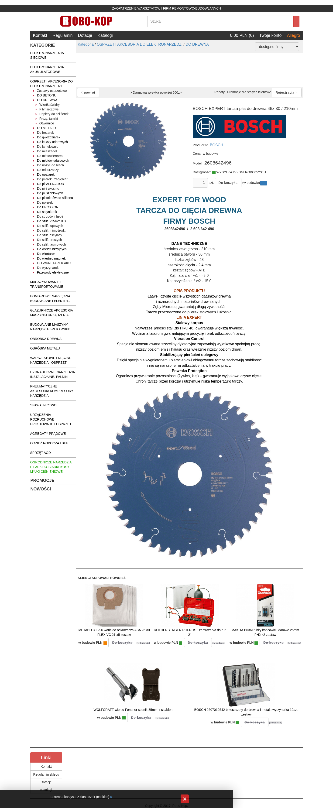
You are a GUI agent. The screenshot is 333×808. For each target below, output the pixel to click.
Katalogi (105, 35)
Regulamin (63, 35)
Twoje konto (270, 35)
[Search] (220, 21)
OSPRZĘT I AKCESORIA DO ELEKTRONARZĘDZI (139, 44)
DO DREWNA (197, 44)
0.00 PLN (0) (242, 35)
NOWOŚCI (41, 489)
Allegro (293, 35)
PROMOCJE (43, 480)
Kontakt (40, 35)
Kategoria (86, 44)
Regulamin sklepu (46, 774)
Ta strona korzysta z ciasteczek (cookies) (79, 797)
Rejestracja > (286, 92)
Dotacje (85, 35)
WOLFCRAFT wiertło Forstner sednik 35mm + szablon (132, 710)
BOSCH (216, 145)
